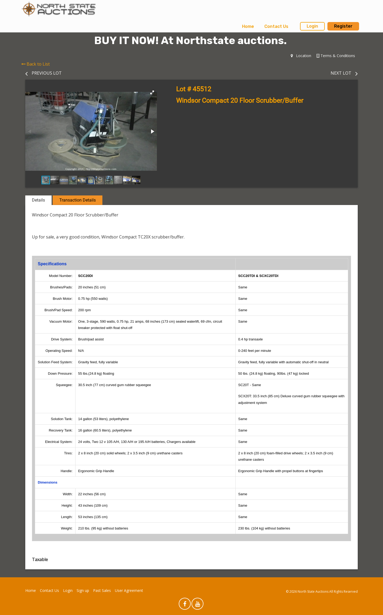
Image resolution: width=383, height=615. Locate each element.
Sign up (83, 590)
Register (343, 26)
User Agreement (129, 590)
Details (38, 200)
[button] (152, 92)
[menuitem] (248, 26)
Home (248, 26)
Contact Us (276, 26)
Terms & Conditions (336, 55)
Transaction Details (77, 200)
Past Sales (102, 590)
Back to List (35, 64)
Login (312, 26)
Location (301, 55)
